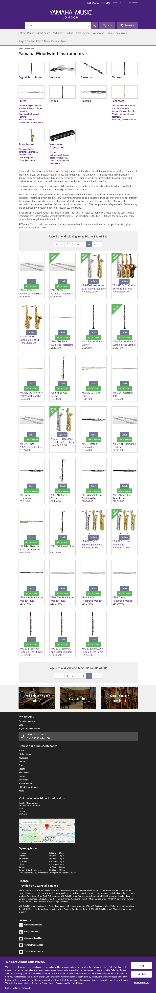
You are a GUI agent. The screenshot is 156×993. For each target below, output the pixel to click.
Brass (78, 33)
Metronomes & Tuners (59, 155)
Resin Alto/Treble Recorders (123, 119)
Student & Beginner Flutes (30, 105)
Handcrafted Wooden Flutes (31, 122)
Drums (110, 33)
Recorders (117, 101)
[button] (107, 25)
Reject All (141, 974)
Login (21, 725)
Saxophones (26, 144)
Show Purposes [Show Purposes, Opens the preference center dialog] (141, 982)
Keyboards (58, 33)
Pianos (30, 33)
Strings (86, 33)
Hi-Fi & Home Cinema (47, 41)
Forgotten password (27, 721)
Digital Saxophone (30, 77)
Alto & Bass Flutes (26, 119)
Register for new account (30, 728)
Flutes (22, 101)
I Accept (141, 965)
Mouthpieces (61, 158)
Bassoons (86, 77)
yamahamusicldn (31, 931)
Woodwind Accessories (56, 146)
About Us (117, 2)
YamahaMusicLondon (33, 945)
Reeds (52, 158)
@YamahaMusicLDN (33, 938)
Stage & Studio (26, 41)
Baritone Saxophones (28, 152)
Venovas (54, 77)
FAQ (124, 2)
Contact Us (133, 2)
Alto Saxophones (26, 149)
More (64, 41)
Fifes (113, 105)
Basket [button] (127, 25)
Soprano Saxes (25, 154)
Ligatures (53, 152)
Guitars (69, 33)
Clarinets (116, 77)
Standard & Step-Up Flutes (30, 108)
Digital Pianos (43, 33)
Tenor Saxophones (27, 157)
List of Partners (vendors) (17, 988)
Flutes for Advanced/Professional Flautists (29, 114)
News (21, 791)
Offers (22, 33)
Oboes (53, 101)
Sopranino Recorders (126, 105)
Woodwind (98, 33)
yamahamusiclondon (33, 924)
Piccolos (86, 101)
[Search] (58, 25)
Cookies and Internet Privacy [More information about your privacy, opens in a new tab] (69, 983)
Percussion (121, 33)
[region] (78, 975)
